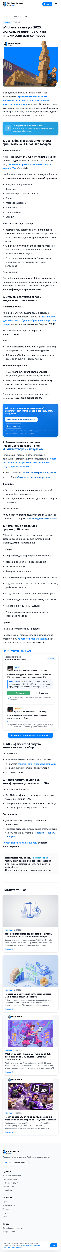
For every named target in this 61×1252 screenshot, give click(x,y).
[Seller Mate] (13, 4)
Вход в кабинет (9, 1231)
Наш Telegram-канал (15, 1162)
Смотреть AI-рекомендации (21, 419)
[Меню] (55, 4)
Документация (9, 1205)
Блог (15, 17)
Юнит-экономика (10, 1179)
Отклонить (42, 693)
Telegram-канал (40, 857)
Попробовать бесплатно (13, 1228)
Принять (18, 693)
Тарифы (6, 1209)
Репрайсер (7, 1190)
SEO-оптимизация (10, 1183)
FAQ (4, 1212)
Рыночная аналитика (12, 1175)
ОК (54, 1245)
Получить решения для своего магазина (30, 735)
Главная (6, 17)
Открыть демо (13, 426)
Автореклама (8, 1186)
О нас (5, 1216)
